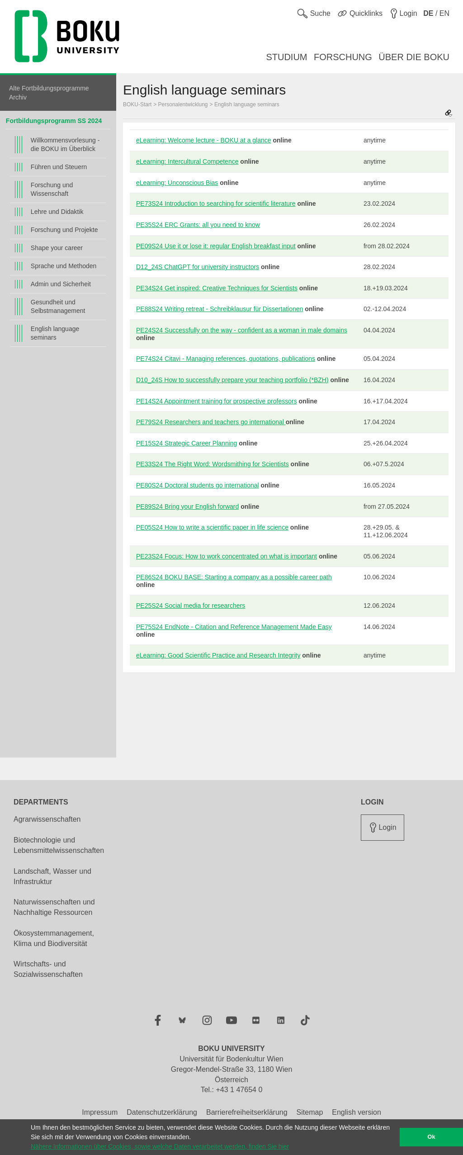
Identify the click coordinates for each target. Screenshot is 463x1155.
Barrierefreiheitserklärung (247, 1112)
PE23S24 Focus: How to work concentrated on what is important (226, 556)
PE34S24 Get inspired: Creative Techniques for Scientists (217, 288)
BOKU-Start (137, 104)
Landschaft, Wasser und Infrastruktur (52, 876)
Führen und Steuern (59, 166)
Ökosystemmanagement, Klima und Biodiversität (54, 938)
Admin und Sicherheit (61, 284)
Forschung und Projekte (64, 229)
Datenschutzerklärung (162, 1112)
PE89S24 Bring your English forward (187, 506)
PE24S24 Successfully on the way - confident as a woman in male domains (241, 330)
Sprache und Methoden (64, 266)
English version (356, 1112)
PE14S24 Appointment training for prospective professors (216, 401)
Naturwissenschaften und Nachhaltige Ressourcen (54, 907)
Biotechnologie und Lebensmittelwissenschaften (59, 845)
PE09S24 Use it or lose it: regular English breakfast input (216, 246)
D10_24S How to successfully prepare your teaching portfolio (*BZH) (232, 379)
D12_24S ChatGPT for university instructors (197, 266)
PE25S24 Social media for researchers (190, 605)
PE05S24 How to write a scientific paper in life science (212, 527)
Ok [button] (431, 1137)
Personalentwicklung (183, 104)
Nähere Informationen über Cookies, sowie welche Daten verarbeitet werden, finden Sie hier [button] (160, 1146)
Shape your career (57, 247)
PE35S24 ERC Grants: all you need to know (198, 224)
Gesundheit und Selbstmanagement (58, 306)
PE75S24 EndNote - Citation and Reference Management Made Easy (234, 626)
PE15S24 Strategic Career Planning (186, 443)
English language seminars (55, 333)
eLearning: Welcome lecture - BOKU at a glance (203, 140)
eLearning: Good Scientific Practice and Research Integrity (218, 655)
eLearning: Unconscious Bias (177, 182)
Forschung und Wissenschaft (52, 189)
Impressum (100, 1112)
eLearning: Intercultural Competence (187, 161)
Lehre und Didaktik (57, 211)
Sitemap (310, 1112)
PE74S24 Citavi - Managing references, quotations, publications (225, 358)
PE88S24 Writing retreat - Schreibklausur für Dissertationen (219, 308)
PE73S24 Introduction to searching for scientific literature (216, 203)
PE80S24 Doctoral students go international (197, 485)
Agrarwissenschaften (47, 819)
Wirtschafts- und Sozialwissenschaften (48, 969)
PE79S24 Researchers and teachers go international (211, 422)
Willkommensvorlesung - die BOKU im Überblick (65, 144)
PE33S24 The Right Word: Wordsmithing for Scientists (212, 464)
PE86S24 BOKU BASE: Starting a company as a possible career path (234, 577)
